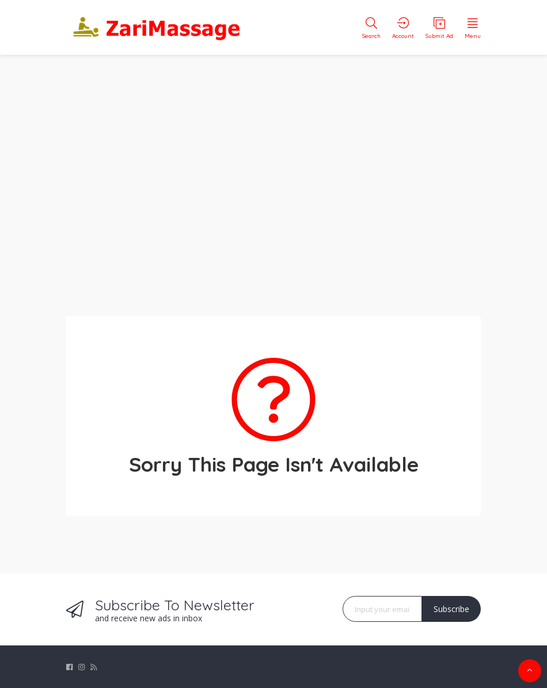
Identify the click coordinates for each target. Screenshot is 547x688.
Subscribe (451, 608)
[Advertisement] (273, 178)
